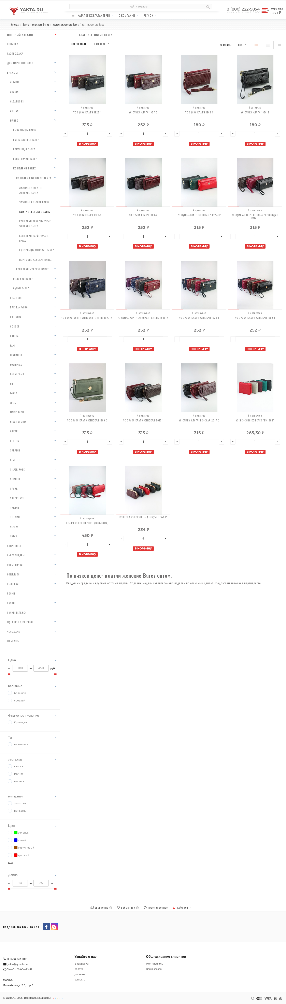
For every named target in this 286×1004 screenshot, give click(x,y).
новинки (12, 44)
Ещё (11, 862)
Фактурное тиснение (23, 715)
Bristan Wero (19, 307)
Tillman (15, 517)
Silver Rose (17, 469)
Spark (14, 488)
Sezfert (15, 460)
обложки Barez (23, 278)
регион (148, 15)
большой (20, 693)
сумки (11, 603)
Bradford (16, 297)
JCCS (13, 402)
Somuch (15, 479)
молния (19, 781)
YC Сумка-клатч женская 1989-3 (87, 420)
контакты (80, 979)
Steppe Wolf (18, 498)
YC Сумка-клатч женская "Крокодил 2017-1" (255, 216)
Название (99, 44)
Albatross (17, 101)
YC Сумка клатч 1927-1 (87, 112)
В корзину (87, 143)
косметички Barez (25, 159)
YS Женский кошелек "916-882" (255, 420)
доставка (80, 974)
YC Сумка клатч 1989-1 (87, 215)
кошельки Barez (24, 168)
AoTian (14, 111)
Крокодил (20, 722)
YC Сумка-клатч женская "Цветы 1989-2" (143, 317)
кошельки (13, 574)
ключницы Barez (24, 149)
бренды (12, 72)
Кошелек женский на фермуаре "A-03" (143, 517)
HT (11, 383)
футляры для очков (20, 622)
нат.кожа (20, 810)
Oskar (14, 431)
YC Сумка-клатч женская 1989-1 (255, 317)
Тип (11, 737)
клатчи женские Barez (35, 211)
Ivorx (13, 393)
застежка (15, 759)
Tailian (14, 507)
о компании (127, 15)
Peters (14, 441)
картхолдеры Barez (26, 139)
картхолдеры (16, 555)
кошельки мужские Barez (32, 269)
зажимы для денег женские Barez (31, 190)
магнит (19, 773)
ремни (11, 593)
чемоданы (13, 631)
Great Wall (17, 374)
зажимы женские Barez (34, 202)
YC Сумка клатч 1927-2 (143, 112)
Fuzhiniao (16, 364)
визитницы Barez (25, 130)
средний (19, 700)
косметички (15, 565)
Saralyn (15, 450)
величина (15, 686)
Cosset (14, 326)
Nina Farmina (18, 421)
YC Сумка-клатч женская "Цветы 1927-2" (87, 317)
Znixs (13, 536)
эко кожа (20, 803)
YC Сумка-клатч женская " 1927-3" (199, 215)
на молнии (21, 744)
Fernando (16, 355)
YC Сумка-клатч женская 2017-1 (143, 420)
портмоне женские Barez (35, 259)
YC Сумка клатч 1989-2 (143, 215)
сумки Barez (21, 288)
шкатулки (13, 641)
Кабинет (180, 907)
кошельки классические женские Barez (35, 224)
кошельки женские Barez (33, 178)
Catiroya (16, 317)
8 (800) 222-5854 (243, 9)
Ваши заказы (154, 969)
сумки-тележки (17, 612)
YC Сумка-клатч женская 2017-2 (199, 420)
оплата (79, 969)
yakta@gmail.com (18, 964)
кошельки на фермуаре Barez (34, 238)
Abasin (14, 92)
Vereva (14, 526)
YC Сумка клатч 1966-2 (255, 112)
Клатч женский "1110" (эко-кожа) (87, 523)
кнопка (18, 766)
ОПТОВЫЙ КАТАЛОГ (20, 34)
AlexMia (14, 82)
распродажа (15, 53)
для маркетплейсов (20, 63)
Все (240, 45)
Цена (12, 660)
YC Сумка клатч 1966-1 (199, 112)
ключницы (14, 545)
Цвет (11, 825)
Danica (14, 336)
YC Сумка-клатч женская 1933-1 (199, 317)
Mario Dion (17, 412)
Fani (12, 345)
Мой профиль (154, 963)
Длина (13, 875)
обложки (13, 584)
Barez (14, 120)
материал (15, 796)
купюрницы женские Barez (36, 250)
